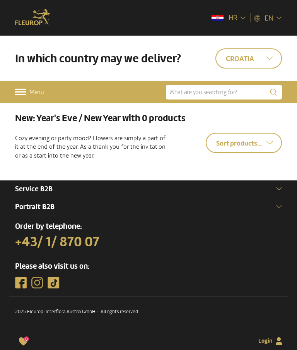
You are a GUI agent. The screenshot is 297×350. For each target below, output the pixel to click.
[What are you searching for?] (224, 92)
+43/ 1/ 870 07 (57, 241)
